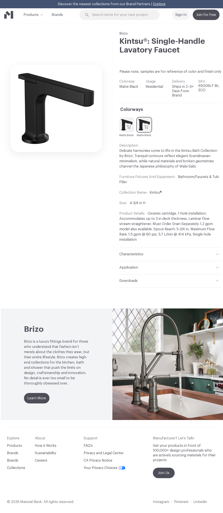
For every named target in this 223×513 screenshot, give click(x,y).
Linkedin (200, 502)
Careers (41, 460)
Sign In (181, 15)
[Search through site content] (122, 14)
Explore (159, 4)
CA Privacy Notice (98, 460)
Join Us (163, 473)
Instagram (161, 502)
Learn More (36, 398)
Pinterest (181, 502)
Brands (57, 15)
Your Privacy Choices (104, 468)
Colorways (131, 109)
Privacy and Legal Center (104, 453)
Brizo (123, 33)
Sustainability (45, 453)
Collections (16, 468)
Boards (12, 460)
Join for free (206, 15)
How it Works (45, 445)
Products (31, 14)
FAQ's (88, 445)
